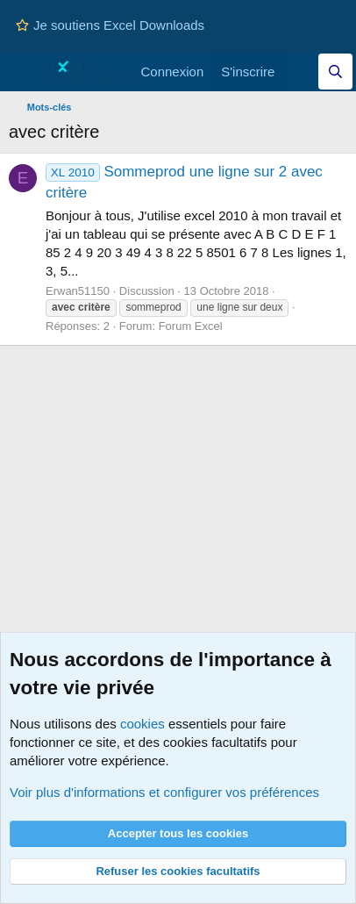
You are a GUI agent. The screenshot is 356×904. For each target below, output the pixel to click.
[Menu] (24, 72)
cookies (142, 723)
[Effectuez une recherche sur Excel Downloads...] (335, 72)
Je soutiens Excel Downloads (110, 25)
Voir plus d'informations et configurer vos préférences (164, 792)
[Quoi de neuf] (300, 72)
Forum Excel (191, 326)
